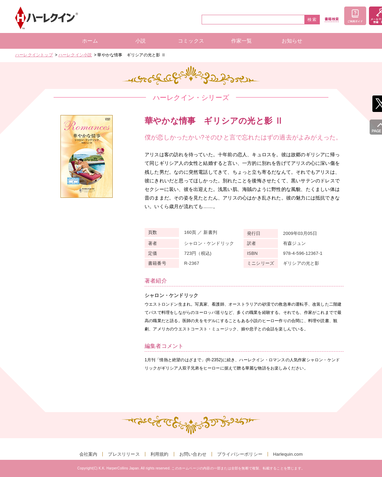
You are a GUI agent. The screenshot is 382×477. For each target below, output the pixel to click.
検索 (312, 19)
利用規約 (159, 454)
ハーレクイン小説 (75, 55)
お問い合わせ (192, 454)
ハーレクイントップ (34, 55)
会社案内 (88, 454)
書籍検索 (332, 19)
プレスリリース (123, 454)
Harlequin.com (288, 454)
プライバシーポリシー (239, 454)
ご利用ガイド (355, 16)
